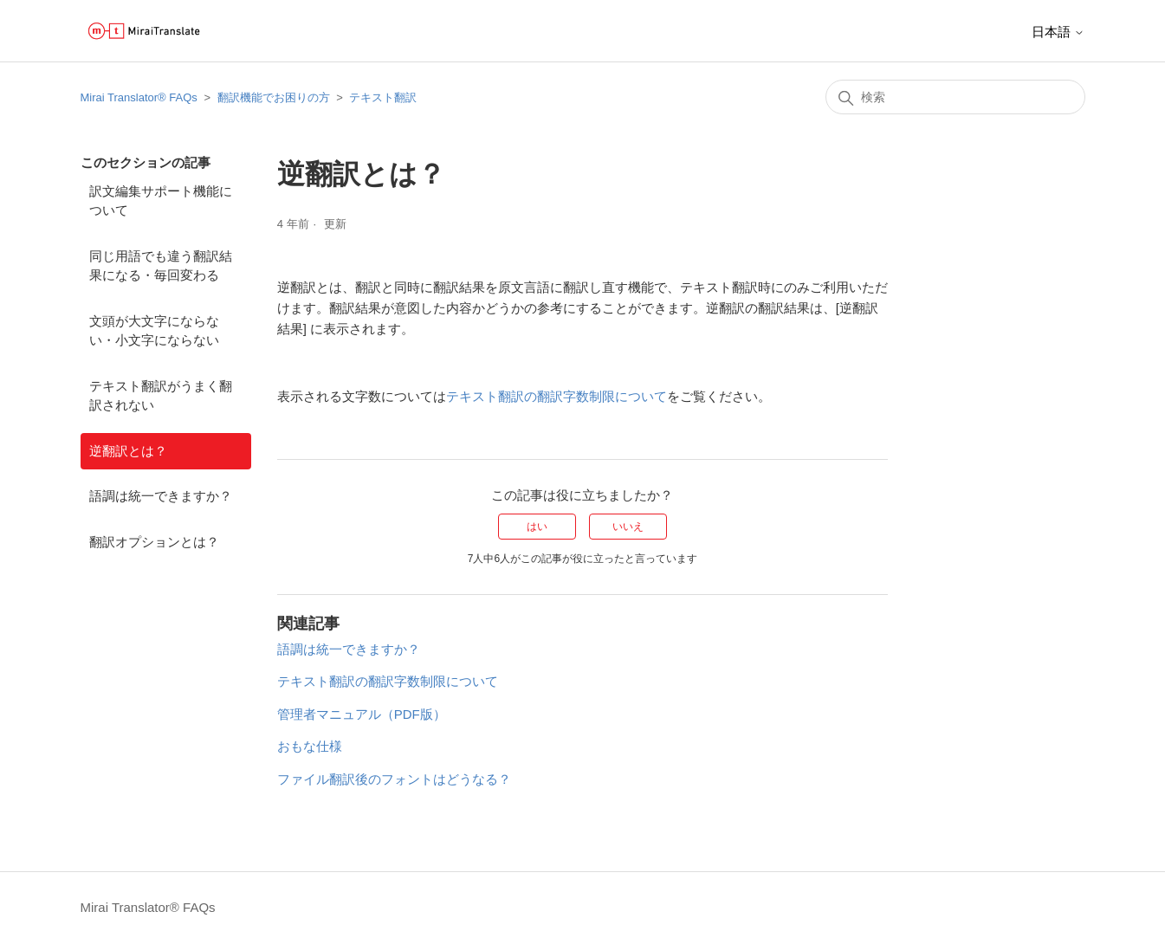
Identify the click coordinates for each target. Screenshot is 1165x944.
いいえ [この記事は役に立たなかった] (628, 526)
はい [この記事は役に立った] (537, 526)
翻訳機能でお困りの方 (273, 97)
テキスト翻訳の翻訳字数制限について (556, 396)
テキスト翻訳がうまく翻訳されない (160, 395)
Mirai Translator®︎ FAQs (139, 97)
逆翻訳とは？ (128, 450)
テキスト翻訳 (383, 97)
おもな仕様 (309, 746)
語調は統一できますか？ (160, 495)
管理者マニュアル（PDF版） (361, 714)
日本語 (1058, 31)
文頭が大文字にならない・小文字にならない (154, 331)
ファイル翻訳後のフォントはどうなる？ (394, 779)
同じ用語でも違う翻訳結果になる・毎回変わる (160, 266)
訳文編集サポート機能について (160, 201)
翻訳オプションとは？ (154, 541)
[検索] (955, 97)
